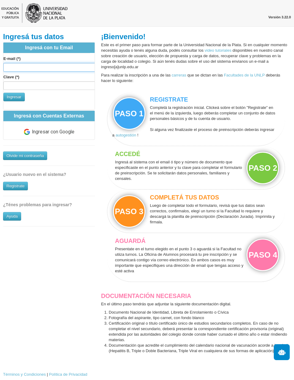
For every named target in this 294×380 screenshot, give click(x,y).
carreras (179, 75)
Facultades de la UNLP (244, 75)
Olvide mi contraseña (25, 155)
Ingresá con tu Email (49, 47)
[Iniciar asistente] (282, 352)
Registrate (15, 186)
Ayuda (12, 216)
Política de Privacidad (68, 374)
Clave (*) (11, 77)
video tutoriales (218, 50)
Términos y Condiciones (24, 374)
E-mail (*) (12, 58)
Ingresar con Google (49, 132)
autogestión (126, 135)
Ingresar (14, 97)
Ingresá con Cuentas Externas (49, 115)
